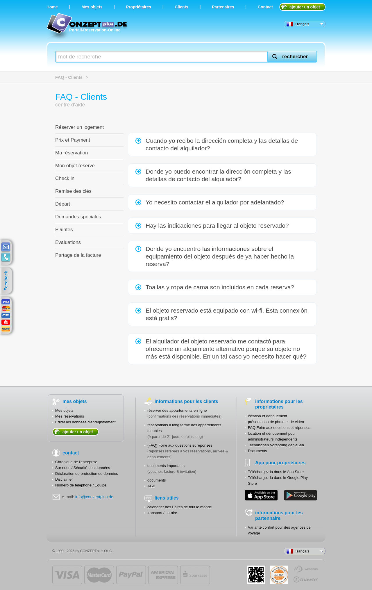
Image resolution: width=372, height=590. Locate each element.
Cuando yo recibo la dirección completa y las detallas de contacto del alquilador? (222, 144)
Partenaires (223, 7)
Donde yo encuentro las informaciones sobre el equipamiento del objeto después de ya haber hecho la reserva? (220, 256)
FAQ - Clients (69, 77)
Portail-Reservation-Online (87, 27)
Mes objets (64, 410)
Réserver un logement (79, 127)
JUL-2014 (279, 575)
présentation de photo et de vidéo (276, 422)
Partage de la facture (78, 255)
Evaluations (68, 242)
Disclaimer (64, 479)
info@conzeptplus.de (94, 497)
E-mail (6, 247)
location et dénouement (267, 416)
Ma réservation (71, 153)
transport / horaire (162, 513)
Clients (181, 7)
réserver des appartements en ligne (177, 410)
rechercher (295, 56)
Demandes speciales (78, 217)
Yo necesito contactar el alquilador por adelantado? (215, 202)
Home (52, 7)
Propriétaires (138, 7)
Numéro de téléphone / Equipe (80, 485)
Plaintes (64, 229)
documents (156, 480)
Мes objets (91, 7)
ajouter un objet (304, 7)
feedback (7, 281)
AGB (151, 486)
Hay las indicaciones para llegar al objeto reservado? (217, 225)
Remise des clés (73, 191)
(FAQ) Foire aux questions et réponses (179, 445)
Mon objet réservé (75, 165)
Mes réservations (69, 416)
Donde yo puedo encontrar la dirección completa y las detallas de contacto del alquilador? (218, 175)
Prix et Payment (72, 140)
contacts (6, 257)
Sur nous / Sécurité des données (82, 468)
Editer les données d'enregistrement (85, 422)
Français (298, 24)
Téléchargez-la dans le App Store (276, 472)
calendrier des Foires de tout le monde (179, 507)
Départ (62, 204)
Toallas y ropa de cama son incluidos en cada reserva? (220, 287)
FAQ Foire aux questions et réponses (279, 427)
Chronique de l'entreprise (76, 462)
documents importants (166, 466)
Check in (64, 178)
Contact (265, 7)
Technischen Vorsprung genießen (276, 445)
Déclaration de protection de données (86, 473)
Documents (257, 451)
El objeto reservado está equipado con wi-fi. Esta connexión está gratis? (226, 314)
